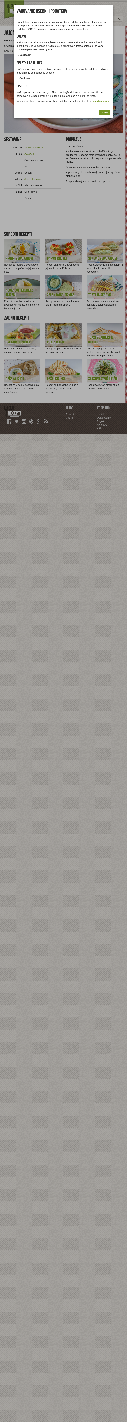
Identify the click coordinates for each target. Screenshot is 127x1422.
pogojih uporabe (101, 101)
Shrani (104, 112)
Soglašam (25, 54)
